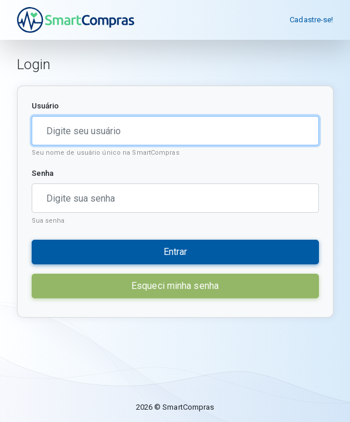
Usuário (45, 105)
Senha (43, 173)
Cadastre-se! (311, 19)
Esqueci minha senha (175, 285)
